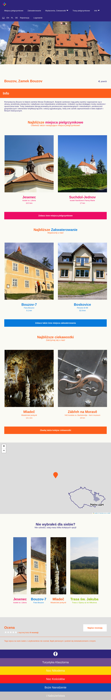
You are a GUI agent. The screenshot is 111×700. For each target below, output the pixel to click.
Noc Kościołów (55, 679)
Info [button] (97, 11)
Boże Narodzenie (55, 687)
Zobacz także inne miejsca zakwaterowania (55, 323)
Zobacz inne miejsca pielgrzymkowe (55, 215)
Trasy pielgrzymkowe (81, 11)
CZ (3, 18)
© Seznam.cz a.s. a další (104, 513)
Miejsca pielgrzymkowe (13, 11)
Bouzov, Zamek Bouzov (23, 81)
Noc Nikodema (55, 670)
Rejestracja (24, 18)
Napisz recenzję (95, 628)
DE (16, 18)
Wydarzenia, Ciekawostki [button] (56, 11)
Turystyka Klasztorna (55, 662)
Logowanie (37, 18)
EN (8, 18)
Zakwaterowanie (34, 11)
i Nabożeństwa (55, 695)
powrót (102, 81)
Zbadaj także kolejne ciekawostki (55, 430)
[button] (55, 475)
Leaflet (95, 513)
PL (12, 18)
